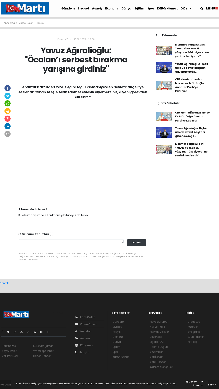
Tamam (198, 383)
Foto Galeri (85, 317)
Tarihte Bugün (159, 347)
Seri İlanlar (156, 357)
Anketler (193, 327)
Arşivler (82, 338)
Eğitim (139, 8)
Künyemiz (84, 345)
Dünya (126, 8)
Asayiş (97, 8)
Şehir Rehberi (158, 362)
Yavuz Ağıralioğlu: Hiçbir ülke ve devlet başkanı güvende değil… (191, 68)
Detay (40, 23)
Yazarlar (83, 331)
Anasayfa (9, 23)
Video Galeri (26, 23)
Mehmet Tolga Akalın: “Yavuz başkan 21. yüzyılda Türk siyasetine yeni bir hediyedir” (192, 50)
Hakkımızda (9, 346)
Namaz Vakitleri (159, 332)
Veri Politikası (10, 356)
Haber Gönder (42, 356)
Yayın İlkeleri (9, 351)
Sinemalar (156, 352)
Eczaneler (156, 337)
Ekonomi (111, 8)
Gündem (68, 8)
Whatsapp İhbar (43, 351)
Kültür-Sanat (167, 8)
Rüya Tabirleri (196, 337)
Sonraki (4, 283)
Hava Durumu (159, 322)
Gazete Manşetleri (161, 367)
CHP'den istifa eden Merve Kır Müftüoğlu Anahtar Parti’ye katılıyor (189, 85)
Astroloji (192, 342)
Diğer (185, 8)
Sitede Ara (194, 322)
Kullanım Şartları (43, 346)
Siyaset (83, 8)
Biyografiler (195, 332)
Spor (150, 8)
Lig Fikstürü (157, 342)
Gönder (136, 242)
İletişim (82, 352)
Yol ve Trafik (157, 327)
